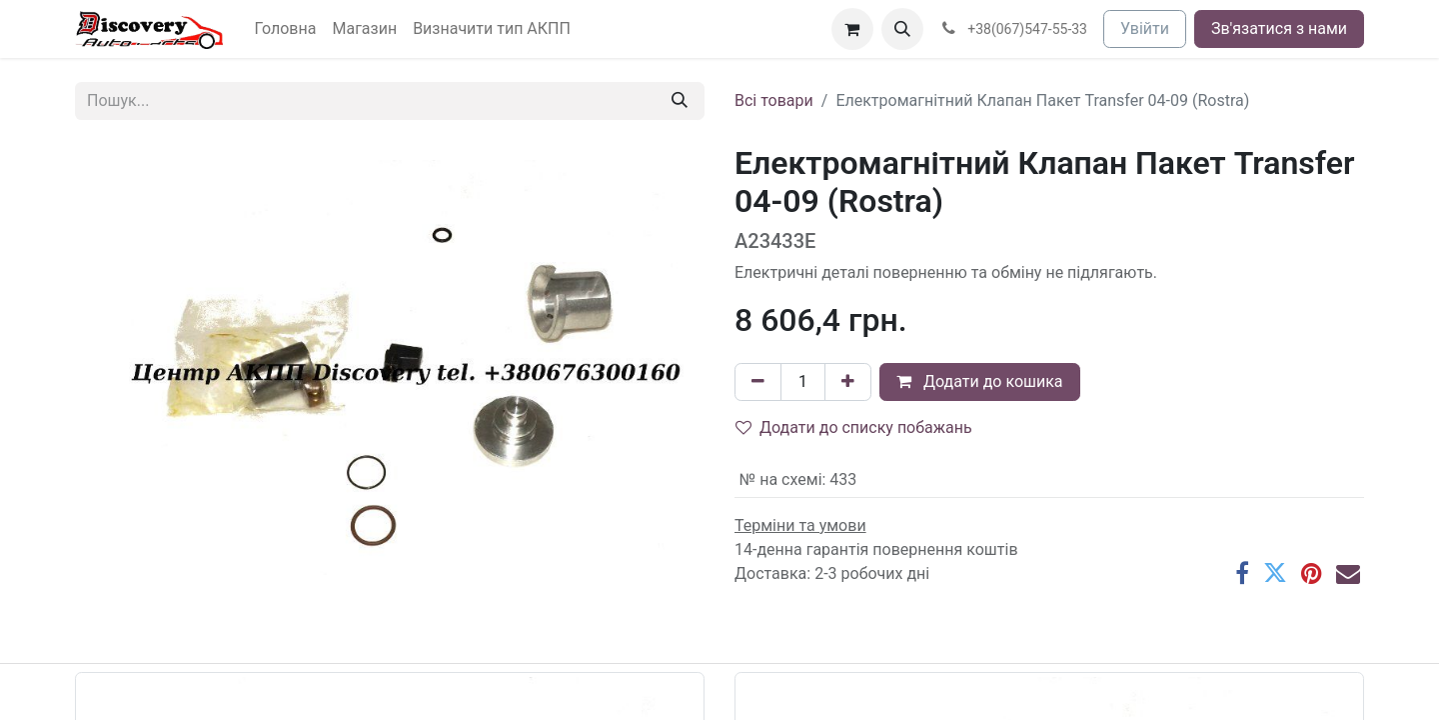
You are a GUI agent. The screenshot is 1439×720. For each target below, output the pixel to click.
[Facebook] (1242, 573)
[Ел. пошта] (1348, 573)
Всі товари (773, 100)
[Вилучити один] (757, 382)
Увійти (1144, 28)
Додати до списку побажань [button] (853, 427)
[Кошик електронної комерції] (852, 29)
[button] (902, 29)
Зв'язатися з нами (1279, 28)
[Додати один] (847, 382)
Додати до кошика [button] (979, 381)
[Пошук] (680, 101)
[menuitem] (286, 29)
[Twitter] (1275, 573)
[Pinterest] (1311, 573)
